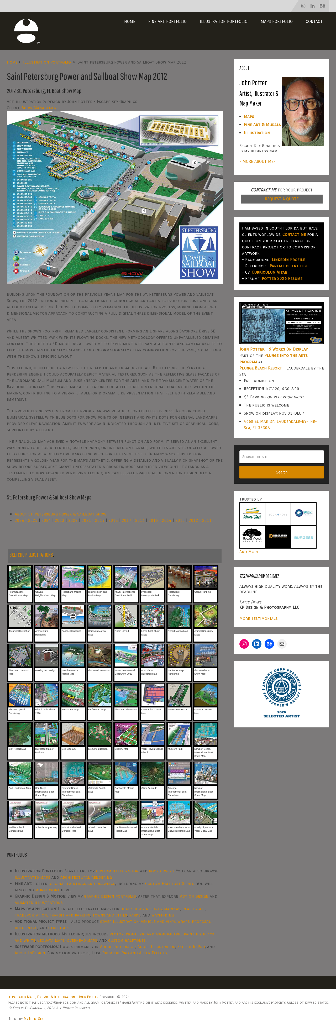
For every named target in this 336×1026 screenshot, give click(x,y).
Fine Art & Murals (262, 124)
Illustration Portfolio (224, 21)
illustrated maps (32, 877)
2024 (46, 520)
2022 (73, 520)
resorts (154, 908)
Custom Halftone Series (169, 883)
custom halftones (127, 940)
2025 (33, 520)
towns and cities (109, 915)
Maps (249, 116)
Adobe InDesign (30, 952)
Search (281, 472)
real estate (194, 908)
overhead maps (82, 940)
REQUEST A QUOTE (281, 198)
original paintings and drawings (82, 883)
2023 (59, 520)
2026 (19, 520)
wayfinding (162, 915)
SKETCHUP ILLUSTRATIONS (31, 554)
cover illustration (119, 921)
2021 (86, 520)
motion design (193, 896)
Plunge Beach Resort (260, 368)
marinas (172, 908)
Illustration (257, 132)
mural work (47, 889)
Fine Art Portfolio (167, 21)
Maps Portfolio (277, 21)
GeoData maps (51, 940)
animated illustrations (39, 902)
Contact (314, 21)
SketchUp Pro (191, 946)
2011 (207, 520)
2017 (126, 520)
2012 (193, 520)
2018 (113, 520)
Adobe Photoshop (117, 946)
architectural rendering (86, 877)
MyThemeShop (35, 1019)
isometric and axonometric (154, 933)
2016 (140, 520)
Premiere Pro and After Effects (134, 952)
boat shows (132, 908)
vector (117, 933)
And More (249, 551)
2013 (180, 520)
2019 (99, 520)
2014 (166, 520)
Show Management (40, 107)
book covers (161, 870)
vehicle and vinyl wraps (165, 921)
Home (129, 21)
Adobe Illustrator (156, 946)
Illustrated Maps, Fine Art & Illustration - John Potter (52, 997)
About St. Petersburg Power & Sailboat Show (60, 514)
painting (192, 933)
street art (59, 927)
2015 (153, 520)
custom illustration (117, 870)
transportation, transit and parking (52, 915)
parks (134, 915)
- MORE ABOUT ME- (257, 161)
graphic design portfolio (110, 896)
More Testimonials (258, 618)
